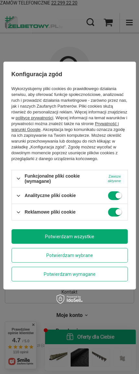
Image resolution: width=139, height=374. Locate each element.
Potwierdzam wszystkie (69, 236)
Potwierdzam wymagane (70, 274)
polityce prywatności (34, 117)
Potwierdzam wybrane (69, 255)
